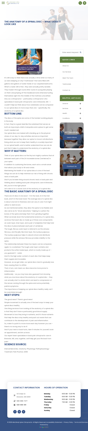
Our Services (67, 72)
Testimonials (67, 84)
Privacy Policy (68, 422)
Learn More (72, 138)
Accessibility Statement (54, 422)
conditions (66, 119)
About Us (65, 66)
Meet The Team (68, 78)
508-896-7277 (22, 401)
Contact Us (66, 90)
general (65, 104)
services (65, 109)
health (64, 114)
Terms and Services (81, 422)
